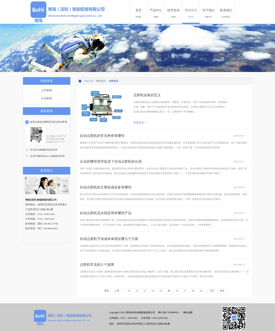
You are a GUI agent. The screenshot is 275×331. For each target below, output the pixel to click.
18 (193, 290)
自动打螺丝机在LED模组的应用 (47, 156)
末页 (222, 290)
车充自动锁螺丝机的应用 (43, 149)
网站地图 (187, 312)
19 (201, 290)
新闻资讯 (113, 81)
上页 (117, 290)
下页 (211, 290)
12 (145, 290)
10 (129, 290)
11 (137, 290)
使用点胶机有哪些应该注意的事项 (48, 121)
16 (177, 290)
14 (161, 290)
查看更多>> (140, 122)
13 (153, 290)
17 (185, 290)
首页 (106, 290)
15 (169, 290)
